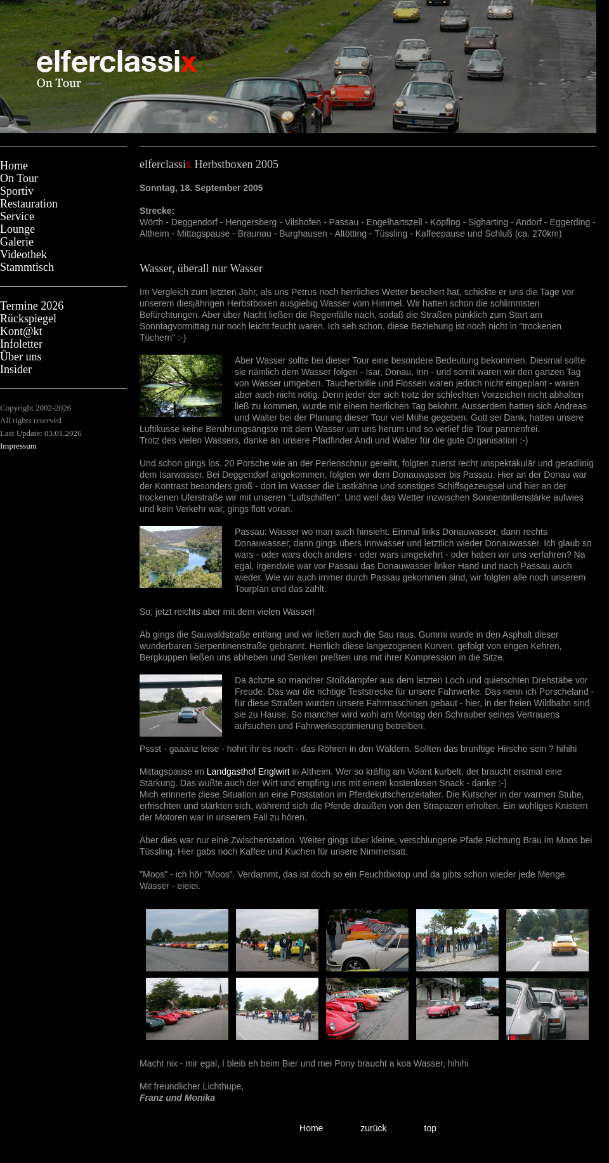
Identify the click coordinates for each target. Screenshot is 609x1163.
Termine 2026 (31, 305)
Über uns (21, 356)
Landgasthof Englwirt (248, 771)
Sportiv (17, 191)
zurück (373, 1128)
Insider (16, 369)
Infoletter (21, 344)
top (430, 1128)
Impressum (18, 445)
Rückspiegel (28, 318)
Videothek (23, 254)
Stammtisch (27, 267)
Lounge (17, 229)
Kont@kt (21, 331)
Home (14, 165)
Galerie (17, 241)
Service (17, 216)
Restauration (29, 203)
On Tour (19, 178)
